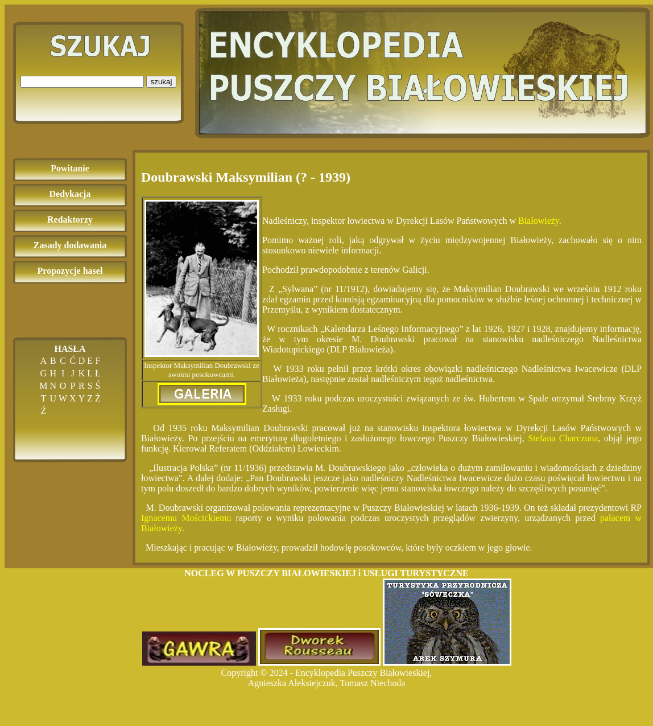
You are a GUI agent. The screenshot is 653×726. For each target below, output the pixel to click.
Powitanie (70, 168)
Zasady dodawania (70, 245)
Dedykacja (70, 194)
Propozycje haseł (70, 271)
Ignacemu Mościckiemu (186, 518)
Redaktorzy (70, 219)
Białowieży (538, 220)
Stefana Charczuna (563, 438)
